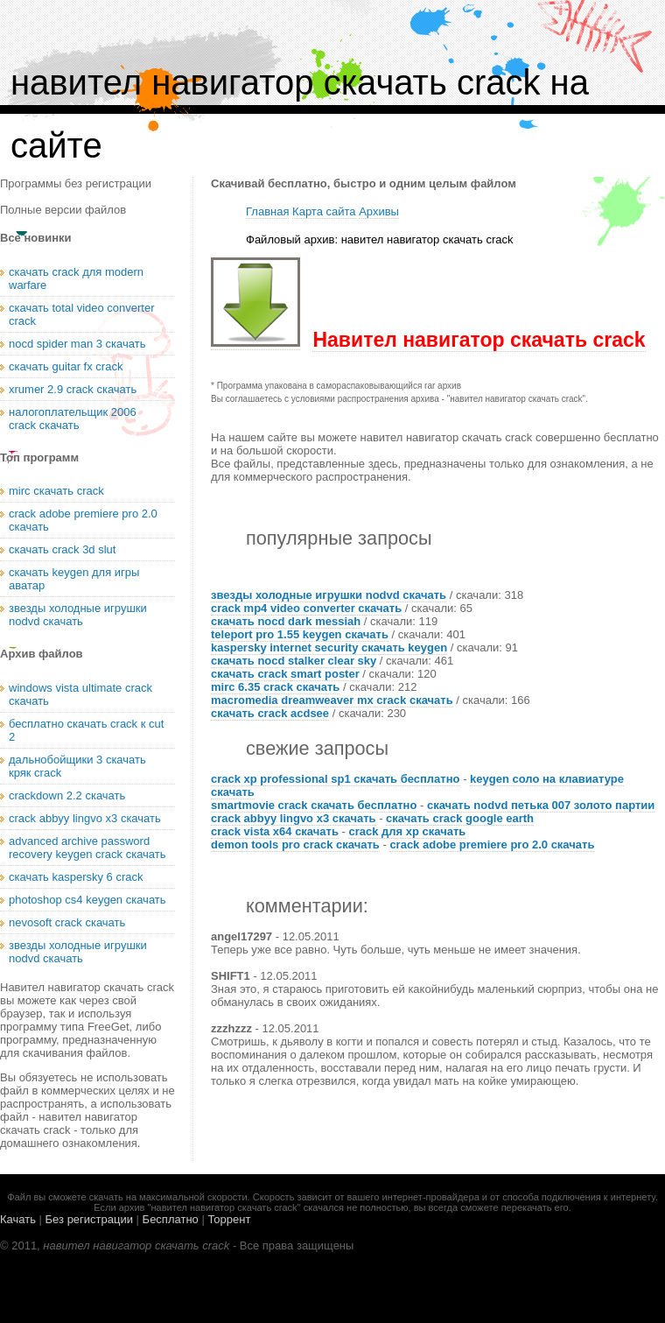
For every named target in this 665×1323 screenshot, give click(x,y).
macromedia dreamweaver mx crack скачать (332, 700)
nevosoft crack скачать (67, 922)
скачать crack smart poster (285, 673)
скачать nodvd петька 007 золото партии (540, 805)
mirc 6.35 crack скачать (275, 686)
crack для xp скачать (407, 831)
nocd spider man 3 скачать (77, 343)
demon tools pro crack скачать (295, 844)
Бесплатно (171, 1219)
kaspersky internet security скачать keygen (329, 647)
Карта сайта (323, 211)
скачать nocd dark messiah (285, 621)
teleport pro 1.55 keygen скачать (299, 634)
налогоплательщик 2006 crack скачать (72, 418)
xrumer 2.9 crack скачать (72, 389)
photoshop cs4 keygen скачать (87, 899)
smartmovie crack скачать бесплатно (313, 805)
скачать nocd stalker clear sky (293, 660)
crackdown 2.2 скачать (67, 795)
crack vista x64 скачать (275, 831)
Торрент (228, 1219)
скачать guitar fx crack (65, 366)
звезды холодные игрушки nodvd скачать (328, 595)
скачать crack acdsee (270, 713)
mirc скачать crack (56, 490)
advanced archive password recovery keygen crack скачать (87, 847)
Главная (267, 211)
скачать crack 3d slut (62, 549)
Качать (18, 1219)
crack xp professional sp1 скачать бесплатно (335, 778)
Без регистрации (89, 1219)
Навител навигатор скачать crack (478, 339)
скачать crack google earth (460, 818)
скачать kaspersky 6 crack (76, 876)
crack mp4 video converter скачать (306, 608)
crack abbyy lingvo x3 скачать (293, 818)
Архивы (379, 211)
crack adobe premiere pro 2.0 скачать (491, 844)
